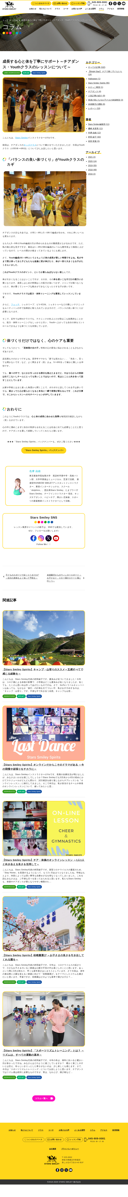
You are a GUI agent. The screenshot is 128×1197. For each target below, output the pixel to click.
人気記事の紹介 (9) (105, 94)
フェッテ (15, 307)
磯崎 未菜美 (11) (104, 130)
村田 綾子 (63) (103, 138)
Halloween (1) (103, 77)
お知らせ (32, 9)
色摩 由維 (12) (103, 134)
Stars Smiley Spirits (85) (107, 81)
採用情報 (120, 9)
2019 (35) (101, 167)
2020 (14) (101, 162)
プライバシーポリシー (70, 1161)
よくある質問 (90, 9)
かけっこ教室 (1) (104, 85)
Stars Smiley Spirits (39, 73)
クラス (57, 9)
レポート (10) (103, 110)
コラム (101, 9)
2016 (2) (100, 175)
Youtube (124, 3)
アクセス (110, 9)
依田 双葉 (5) (102, 142)
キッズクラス (30, 149)
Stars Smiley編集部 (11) (107, 125)
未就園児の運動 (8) (105, 105)
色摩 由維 (26, 73)
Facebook (110, 3)
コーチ (65, 9)
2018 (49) (101, 171)
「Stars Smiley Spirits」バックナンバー (46, 449)
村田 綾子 (21, 698)
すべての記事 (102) (105, 65)
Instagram (115, 3)
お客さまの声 (77, 9)
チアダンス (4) (103, 90)
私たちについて (45, 9)
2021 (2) (100, 158)
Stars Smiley (21, 141)
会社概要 (52, 1161)
